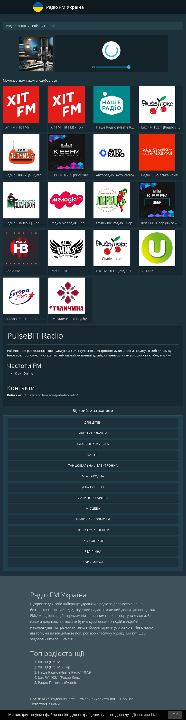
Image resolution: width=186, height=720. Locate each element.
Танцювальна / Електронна (93, 465)
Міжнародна (93, 476)
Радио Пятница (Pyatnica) (26, 175)
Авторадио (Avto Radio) (115, 175)
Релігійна (92, 551)
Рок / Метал (93, 562)
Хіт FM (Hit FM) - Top (67, 127)
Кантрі (93, 455)
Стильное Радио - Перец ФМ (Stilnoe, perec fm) (134, 223)
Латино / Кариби (93, 498)
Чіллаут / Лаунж (93, 433)
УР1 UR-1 (148, 271)
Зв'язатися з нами (45, 704)
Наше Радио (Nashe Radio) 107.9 (122, 127)
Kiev (18, 373)
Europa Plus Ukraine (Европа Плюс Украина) (41, 318)
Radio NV (12, 271)
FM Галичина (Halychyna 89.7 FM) (78, 318)
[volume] (113, 67)
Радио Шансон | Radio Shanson (31, 223)
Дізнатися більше (148, 715)
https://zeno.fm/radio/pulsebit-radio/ (50, 395)
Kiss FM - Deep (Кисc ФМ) (161, 223)
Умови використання (97, 699)
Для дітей (93, 422)
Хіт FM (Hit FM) (17, 127)
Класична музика (93, 444)
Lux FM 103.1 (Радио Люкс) (163, 127)
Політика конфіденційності (52, 699)
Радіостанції (16, 25)
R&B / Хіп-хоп (93, 541)
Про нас (126, 699)
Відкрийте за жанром (93, 410)
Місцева (93, 508)
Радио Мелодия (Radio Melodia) (76, 223)
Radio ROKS (60, 271)
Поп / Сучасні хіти (93, 530)
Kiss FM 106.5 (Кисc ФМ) (70, 175)
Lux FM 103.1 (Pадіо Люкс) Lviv (120, 271)
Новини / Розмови (93, 519)
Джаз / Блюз (93, 487)
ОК (175, 715)
